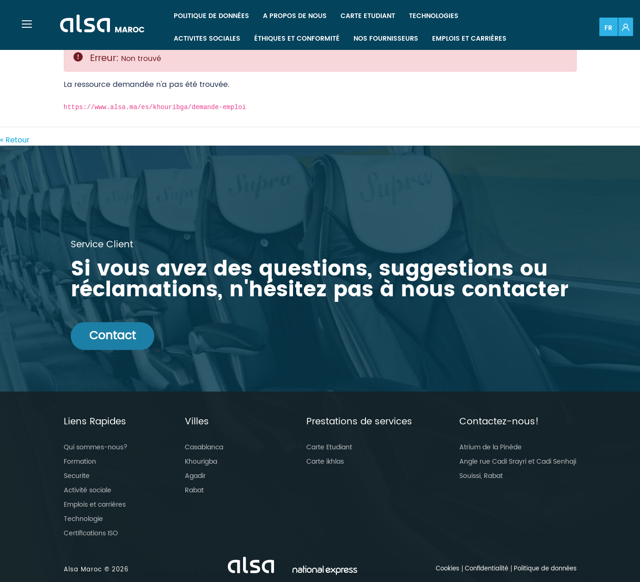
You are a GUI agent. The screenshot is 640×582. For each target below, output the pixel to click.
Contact (112, 335)
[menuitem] (211, 16)
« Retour (15, 140)
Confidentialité (486, 569)
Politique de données (545, 569)
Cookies (447, 569)
